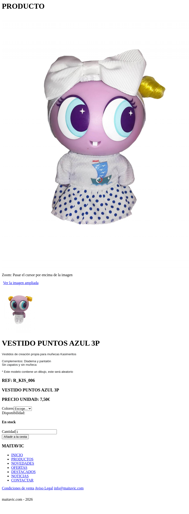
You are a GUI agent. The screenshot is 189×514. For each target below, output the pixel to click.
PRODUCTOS (22, 459)
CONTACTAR (22, 480)
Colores (8, 408)
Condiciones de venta (18, 488)
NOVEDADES (22, 463)
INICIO (17, 455)
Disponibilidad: (13, 413)
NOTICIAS (20, 476)
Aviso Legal (44, 488)
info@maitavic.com (69, 488)
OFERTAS (19, 468)
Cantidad (8, 432)
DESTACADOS (23, 472)
